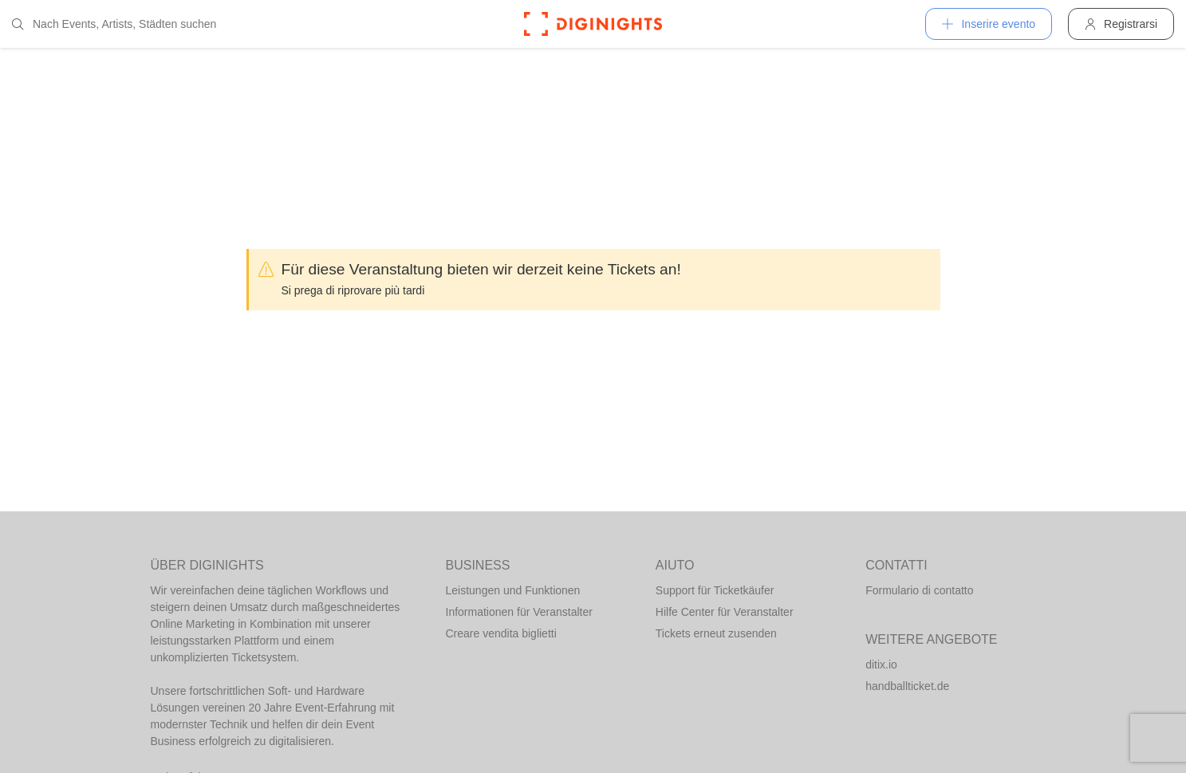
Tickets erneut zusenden (716, 633)
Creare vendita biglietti (501, 633)
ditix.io (881, 664)
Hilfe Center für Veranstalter (725, 611)
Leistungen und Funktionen (513, 590)
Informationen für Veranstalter (519, 611)
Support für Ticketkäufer (715, 590)
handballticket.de (907, 686)
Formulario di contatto (919, 590)
